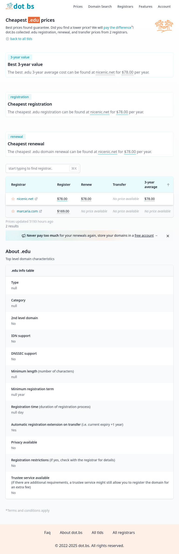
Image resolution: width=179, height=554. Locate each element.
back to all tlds (21, 38)
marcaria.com (27, 211)
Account (164, 6)
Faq (47, 532)
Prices (78, 6)
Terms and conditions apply (28, 510)
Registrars (125, 6)
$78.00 (127, 72)
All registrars (124, 532)
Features (145, 6)
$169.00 (63, 211)
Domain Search (100, 6)
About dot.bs (71, 532)
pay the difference (117, 27)
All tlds (97, 532)
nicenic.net (105, 72)
